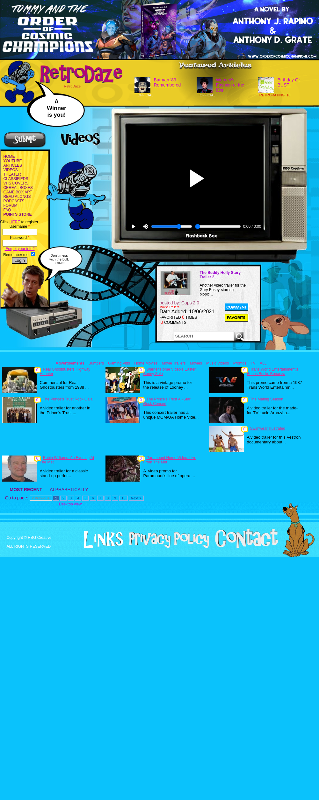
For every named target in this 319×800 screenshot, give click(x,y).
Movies (196, 363)
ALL (263, 363)
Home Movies (145, 363)
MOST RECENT (26, 489)
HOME (9, 156)
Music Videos (217, 363)
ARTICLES (13, 165)
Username (20, 226)
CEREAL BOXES (18, 187)
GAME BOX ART (18, 192)
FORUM (11, 205)
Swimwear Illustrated (268, 428)
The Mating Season (266, 399)
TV (252, 363)
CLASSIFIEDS (16, 179)
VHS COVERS (16, 183)
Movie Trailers (174, 363)
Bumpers (96, 363)
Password (19, 237)
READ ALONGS (17, 196)
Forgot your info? (20, 249)
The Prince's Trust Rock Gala (68, 399)
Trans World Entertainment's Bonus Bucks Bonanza (272, 371)
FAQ (7, 210)
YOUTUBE (13, 161)
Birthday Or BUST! (289, 82)
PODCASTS (14, 201)
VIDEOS (11, 170)
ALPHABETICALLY (69, 489)
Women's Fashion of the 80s (230, 85)
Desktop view (70, 504)
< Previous (41, 498)
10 (123, 498)
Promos (239, 363)
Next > (136, 498)
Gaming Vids (119, 363)
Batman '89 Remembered (167, 82)
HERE (15, 222)
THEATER (12, 174)
